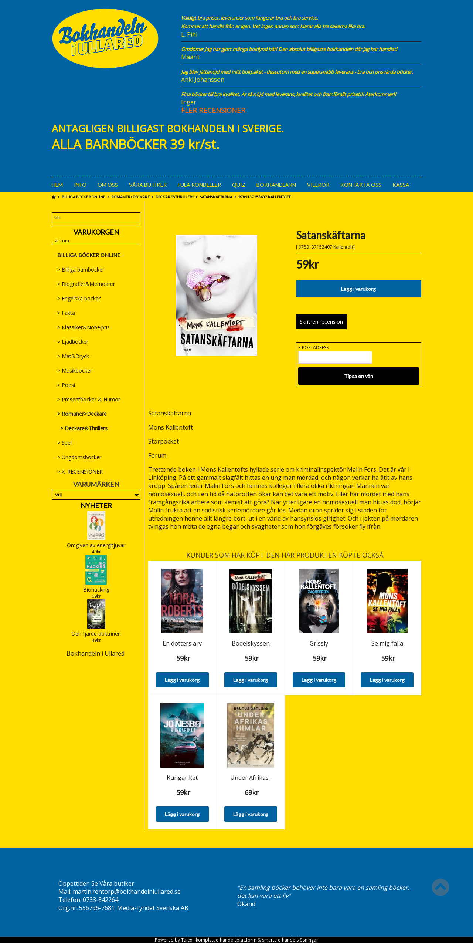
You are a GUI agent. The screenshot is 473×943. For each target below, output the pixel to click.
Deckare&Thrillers (175, 197)
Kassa (400, 185)
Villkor (318, 185)
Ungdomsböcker (79, 457)
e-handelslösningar (298, 940)
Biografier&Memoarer (86, 283)
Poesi (66, 384)
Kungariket (182, 778)
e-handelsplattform (236, 940)
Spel (64, 442)
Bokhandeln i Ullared (96, 653)
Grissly (319, 643)
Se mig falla (387, 643)
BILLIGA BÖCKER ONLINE (83, 197)
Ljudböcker (72, 341)
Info (80, 185)
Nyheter (96, 505)
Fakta (66, 312)
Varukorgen (96, 232)
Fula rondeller (199, 185)
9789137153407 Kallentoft (264, 197)
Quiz (238, 185)
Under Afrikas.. (250, 778)
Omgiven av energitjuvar (96, 545)
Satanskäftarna (216, 197)
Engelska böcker (79, 298)
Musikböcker (74, 370)
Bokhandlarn (276, 185)
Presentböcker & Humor (88, 399)
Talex (186, 940)
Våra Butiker (148, 185)
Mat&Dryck (73, 356)
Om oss (108, 185)
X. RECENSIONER (80, 471)
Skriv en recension (321, 321)
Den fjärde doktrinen (96, 633)
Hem (57, 185)
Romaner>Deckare (130, 197)
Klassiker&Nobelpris (83, 327)
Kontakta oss (360, 185)
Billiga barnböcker (80, 269)
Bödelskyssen (251, 643)
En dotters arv (182, 643)
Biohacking (96, 589)
